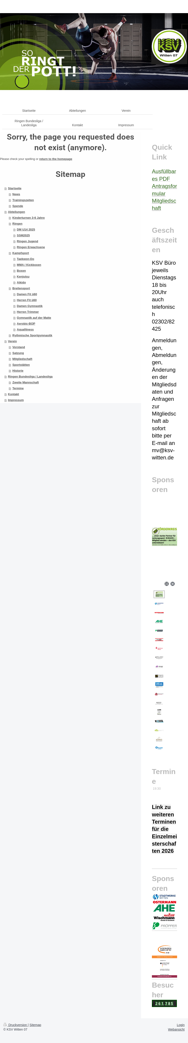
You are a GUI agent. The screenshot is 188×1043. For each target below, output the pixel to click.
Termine (18, 388)
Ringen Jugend (27, 241)
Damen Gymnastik (29, 306)
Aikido (21, 282)
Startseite (14, 188)
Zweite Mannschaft (25, 382)
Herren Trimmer (28, 312)
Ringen (17, 223)
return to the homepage (55, 159)
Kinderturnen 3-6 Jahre (28, 217)
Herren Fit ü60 (27, 300)
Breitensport (21, 288)
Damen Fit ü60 (27, 294)
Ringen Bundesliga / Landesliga (30, 376)
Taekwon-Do (25, 259)
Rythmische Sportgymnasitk (32, 335)
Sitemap (35, 1025)
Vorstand (18, 347)
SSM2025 (23, 235)
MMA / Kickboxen (29, 264)
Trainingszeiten (23, 200)
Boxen (21, 270)
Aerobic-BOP (26, 323)
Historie (17, 370)
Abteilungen (16, 212)
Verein (12, 341)
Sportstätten (21, 364)
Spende (17, 206)
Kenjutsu (23, 276)
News (16, 194)
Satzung (18, 353)
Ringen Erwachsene (31, 247)
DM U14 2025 (26, 229)
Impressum (16, 400)
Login (181, 1025)
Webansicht (176, 1029)
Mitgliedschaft (22, 359)
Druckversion (15, 1025)
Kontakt (13, 394)
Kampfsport (20, 253)
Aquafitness (25, 329)
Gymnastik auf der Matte (34, 317)
